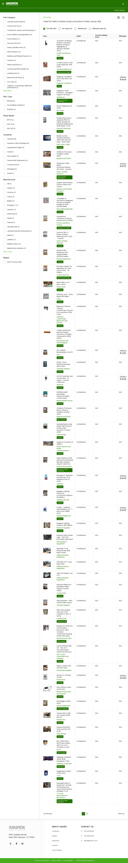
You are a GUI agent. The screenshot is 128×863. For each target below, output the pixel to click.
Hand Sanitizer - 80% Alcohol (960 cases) (64, 601)
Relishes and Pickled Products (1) (19, 56)
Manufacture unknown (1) (16, 248)
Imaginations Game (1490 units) (64, 772)
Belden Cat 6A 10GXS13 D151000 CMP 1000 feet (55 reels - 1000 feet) (64, 139)
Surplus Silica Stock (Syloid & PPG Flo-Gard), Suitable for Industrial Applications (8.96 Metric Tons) (65, 122)
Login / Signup (119, 10)
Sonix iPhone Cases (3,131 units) (64, 688)
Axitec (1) (10, 197)
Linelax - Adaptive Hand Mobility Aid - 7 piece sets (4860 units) (64, 510)
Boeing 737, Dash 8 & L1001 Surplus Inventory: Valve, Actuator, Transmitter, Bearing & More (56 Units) (65, 631)
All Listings (47, 17)
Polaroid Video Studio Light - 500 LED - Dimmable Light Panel (65, 537)
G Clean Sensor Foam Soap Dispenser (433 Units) (65, 65)
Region (6, 258)
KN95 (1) (10, 235)
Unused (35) (11, 139)
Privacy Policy (56, 860)
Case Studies (57, 850)
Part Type (7, 97)
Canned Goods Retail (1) (16, 22)
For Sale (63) (51, 28)
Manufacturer (9, 180)
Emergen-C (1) (12, 205)
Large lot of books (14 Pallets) (65, 443)
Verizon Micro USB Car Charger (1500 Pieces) (63, 715)
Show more (7, 252)
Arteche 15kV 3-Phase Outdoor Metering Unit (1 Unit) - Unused (64, 235)
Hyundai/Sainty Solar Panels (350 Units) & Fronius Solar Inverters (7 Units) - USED (64, 428)
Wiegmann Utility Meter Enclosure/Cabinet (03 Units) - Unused (64, 166)
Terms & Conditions (41, 860)
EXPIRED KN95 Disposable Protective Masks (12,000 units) (63, 395)
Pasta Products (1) (13, 52)
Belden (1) (10, 201)
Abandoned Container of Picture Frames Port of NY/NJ (65, 218)
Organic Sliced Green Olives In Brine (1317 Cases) (65, 184)
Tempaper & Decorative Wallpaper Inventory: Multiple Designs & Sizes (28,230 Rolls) (65, 202)
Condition (7, 135)
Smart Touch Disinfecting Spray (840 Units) (63, 364)
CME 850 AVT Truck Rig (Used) (64, 563)
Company (55, 831)
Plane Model (8, 116)
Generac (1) (11, 209)
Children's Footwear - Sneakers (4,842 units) (65, 154)
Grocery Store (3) (13, 43)
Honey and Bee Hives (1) (16, 47)
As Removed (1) (13, 165)
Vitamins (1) (11, 60)
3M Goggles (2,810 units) (63, 702)
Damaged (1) (12, 169)
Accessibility (68, 860)
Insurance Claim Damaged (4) (18, 143)
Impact (54, 836)
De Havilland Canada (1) (16, 105)
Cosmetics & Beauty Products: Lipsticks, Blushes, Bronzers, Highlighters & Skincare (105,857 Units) (64, 46)
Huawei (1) (11, 222)
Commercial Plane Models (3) (18, 69)
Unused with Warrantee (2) (17, 160)
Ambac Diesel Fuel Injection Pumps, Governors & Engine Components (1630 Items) (64, 334)
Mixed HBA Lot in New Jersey (63, 283)
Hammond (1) (12, 214)
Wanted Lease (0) (99, 28)
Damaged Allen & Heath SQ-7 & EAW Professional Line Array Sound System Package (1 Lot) (64, 787)
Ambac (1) (11, 188)
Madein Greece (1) (14, 244)
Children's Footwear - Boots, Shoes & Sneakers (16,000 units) (65, 411)
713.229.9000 (89, 831)
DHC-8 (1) (10, 124)
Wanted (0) (82, 28)
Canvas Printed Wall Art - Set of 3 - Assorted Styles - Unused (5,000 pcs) (64, 649)
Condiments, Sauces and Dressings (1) (21, 30)
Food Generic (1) (13, 39)
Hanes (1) (10, 218)
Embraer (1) (11, 109)
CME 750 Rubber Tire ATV (65, 574)
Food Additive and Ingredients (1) (19, 34)
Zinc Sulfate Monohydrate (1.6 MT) (65, 351)
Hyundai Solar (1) (13, 227)
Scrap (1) (10, 173)
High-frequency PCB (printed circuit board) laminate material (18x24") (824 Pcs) (65, 461)
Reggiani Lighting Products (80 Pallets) (64, 524)
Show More (7, 91)
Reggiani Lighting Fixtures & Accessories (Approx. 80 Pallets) (65, 494)
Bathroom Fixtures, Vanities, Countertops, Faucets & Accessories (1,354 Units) (65, 310)
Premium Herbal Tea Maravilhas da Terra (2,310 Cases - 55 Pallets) (64, 269)
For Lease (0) (67, 28)
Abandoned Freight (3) (15, 147)
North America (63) (14, 262)
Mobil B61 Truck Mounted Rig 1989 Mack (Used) (63, 550)
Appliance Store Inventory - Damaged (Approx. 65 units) (65, 93)
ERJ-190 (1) (11, 128)
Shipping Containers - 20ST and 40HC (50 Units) (65, 79)
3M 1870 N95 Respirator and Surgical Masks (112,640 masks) (62, 253)
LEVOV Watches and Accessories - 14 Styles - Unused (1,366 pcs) (65, 379)
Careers (55, 845)
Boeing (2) (11, 101)
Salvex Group (87, 860)
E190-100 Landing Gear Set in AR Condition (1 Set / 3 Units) (64, 613)
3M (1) (9, 184)
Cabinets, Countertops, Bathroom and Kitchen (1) (19, 86)
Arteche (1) (11, 192)
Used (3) (10, 152)
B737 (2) (10, 120)
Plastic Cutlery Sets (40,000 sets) (64, 667)
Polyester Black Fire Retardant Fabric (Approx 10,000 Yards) (64, 587)
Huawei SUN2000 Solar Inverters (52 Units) (63, 729)
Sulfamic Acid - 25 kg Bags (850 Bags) (65, 295)
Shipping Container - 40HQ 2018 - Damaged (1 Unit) (64, 759)
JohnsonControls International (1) (19, 231)
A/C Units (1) (11, 82)
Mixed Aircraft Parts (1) (15, 77)
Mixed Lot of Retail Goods (64, 676)
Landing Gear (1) (13, 73)
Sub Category (9, 17)
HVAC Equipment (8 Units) (64, 107)
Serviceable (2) (13, 156)
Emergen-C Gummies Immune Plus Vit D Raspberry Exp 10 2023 (65, 478)
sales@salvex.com (90, 841)
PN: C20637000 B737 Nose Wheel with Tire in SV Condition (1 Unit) (63, 744)
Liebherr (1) (11, 239)
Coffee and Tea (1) (14, 26)
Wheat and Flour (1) (14, 65)
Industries (55, 841)
